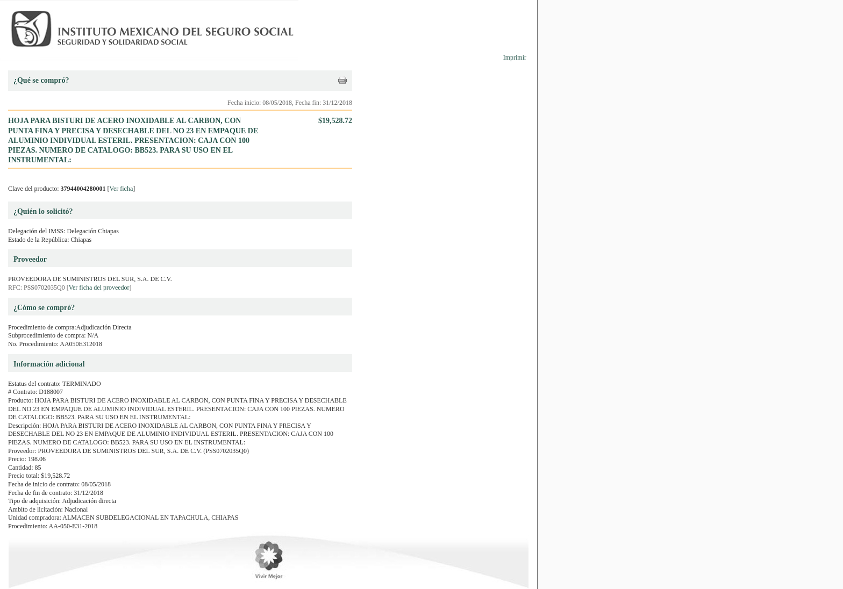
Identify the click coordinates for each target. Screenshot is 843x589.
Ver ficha (121, 188)
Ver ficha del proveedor (99, 287)
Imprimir (514, 57)
